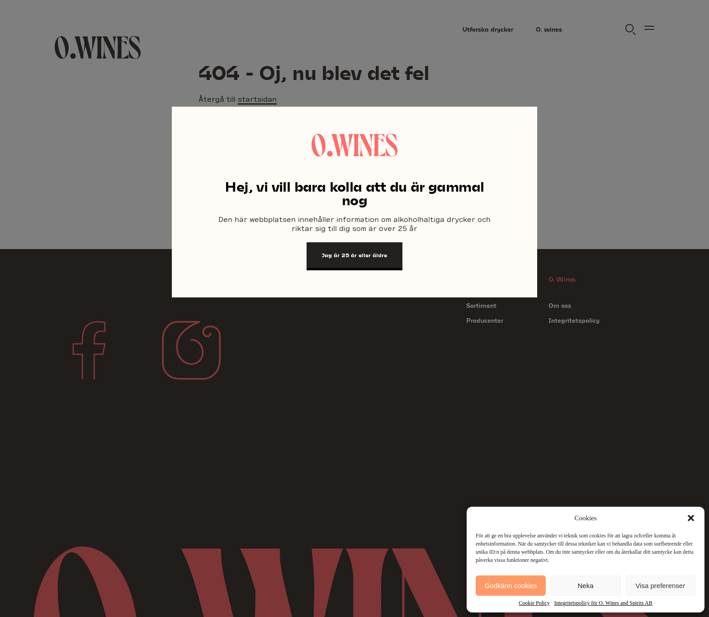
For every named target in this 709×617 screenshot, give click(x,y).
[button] (690, 518)
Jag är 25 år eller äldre (354, 255)
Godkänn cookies (511, 585)
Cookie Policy (534, 603)
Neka (585, 585)
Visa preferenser (660, 585)
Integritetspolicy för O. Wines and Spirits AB (603, 603)
